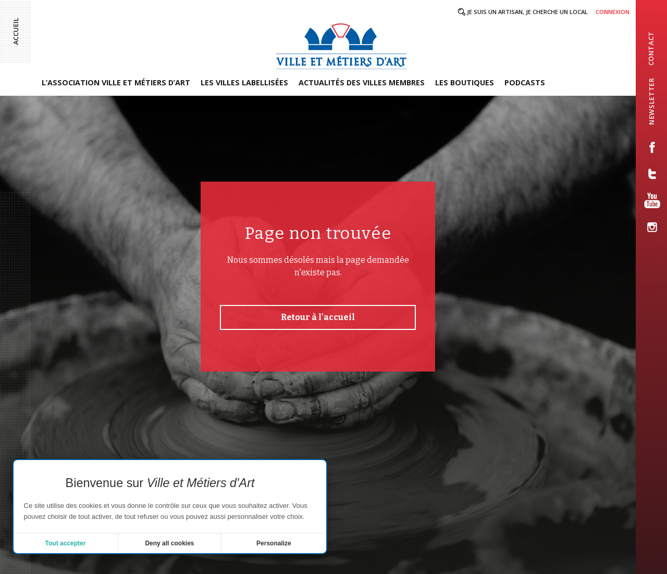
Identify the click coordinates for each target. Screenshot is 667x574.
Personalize (273, 543)
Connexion (612, 12)
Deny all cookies (169, 543)
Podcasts (524, 82)
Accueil (15, 31)
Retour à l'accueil (318, 317)
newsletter (652, 101)
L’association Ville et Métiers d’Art (116, 82)
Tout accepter (65, 543)
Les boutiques (464, 82)
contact (651, 48)
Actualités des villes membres (362, 82)
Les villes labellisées (244, 82)
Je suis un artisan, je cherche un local (527, 12)
